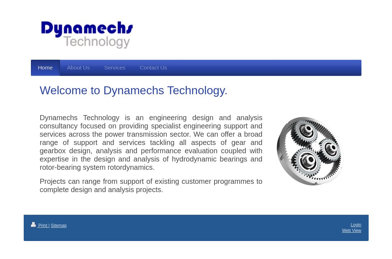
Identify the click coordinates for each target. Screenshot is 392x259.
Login (356, 224)
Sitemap (58, 225)
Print (40, 225)
